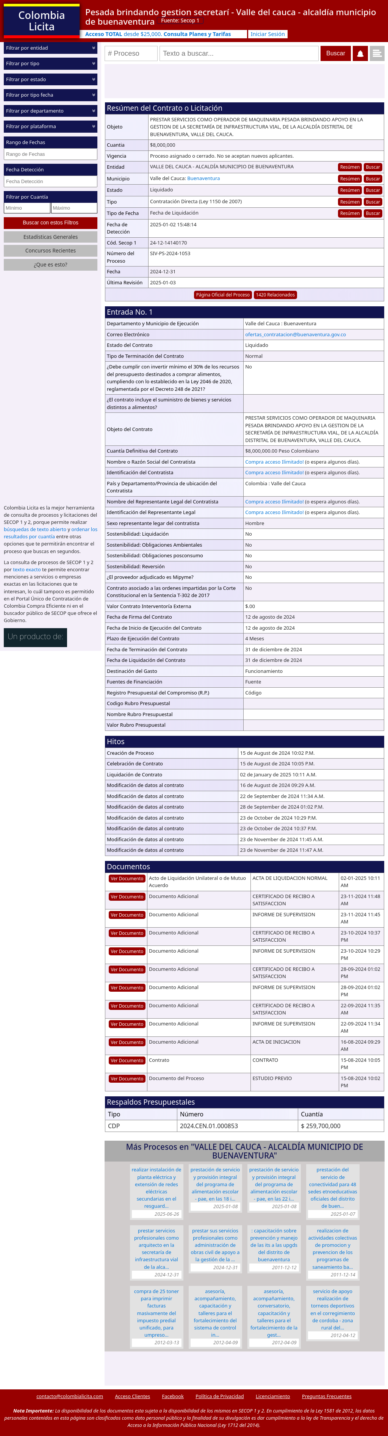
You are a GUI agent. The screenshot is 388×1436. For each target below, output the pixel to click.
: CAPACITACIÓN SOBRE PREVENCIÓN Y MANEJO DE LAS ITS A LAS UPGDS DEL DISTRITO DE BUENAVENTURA (273, 1245)
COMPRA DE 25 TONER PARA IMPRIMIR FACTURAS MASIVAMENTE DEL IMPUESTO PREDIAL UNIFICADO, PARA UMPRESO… (156, 1313)
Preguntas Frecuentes (327, 1396)
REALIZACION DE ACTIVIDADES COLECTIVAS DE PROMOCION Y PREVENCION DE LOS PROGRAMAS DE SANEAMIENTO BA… (332, 1248)
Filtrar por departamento (35, 110)
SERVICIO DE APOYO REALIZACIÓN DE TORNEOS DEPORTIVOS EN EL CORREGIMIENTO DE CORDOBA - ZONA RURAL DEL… (332, 1309)
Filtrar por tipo (22, 63)
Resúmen (350, 167)
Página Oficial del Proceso (223, 295)
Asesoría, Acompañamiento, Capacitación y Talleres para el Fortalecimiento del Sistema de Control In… (215, 1313)
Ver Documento (127, 878)
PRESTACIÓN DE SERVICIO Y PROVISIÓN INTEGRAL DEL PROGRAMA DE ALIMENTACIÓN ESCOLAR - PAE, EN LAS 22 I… (274, 1184)
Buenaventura (203, 178)
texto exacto (27, 569)
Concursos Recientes (50, 250)
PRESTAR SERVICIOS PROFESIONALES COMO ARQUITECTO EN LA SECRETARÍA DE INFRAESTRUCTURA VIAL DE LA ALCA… (156, 1248)
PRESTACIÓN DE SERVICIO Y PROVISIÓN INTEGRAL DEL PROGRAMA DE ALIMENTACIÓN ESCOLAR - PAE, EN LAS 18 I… (215, 1184)
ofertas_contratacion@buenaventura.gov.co (295, 334)
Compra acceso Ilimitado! (274, 461)
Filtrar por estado (26, 79)
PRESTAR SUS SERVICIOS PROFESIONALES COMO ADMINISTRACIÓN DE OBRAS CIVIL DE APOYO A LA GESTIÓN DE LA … (215, 1245)
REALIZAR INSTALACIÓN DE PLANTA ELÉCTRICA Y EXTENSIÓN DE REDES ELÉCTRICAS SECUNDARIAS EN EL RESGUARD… (156, 1187)
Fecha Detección (25, 169)
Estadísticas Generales (50, 236)
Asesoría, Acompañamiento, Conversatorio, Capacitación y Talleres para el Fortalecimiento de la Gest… (273, 1313)
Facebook (172, 1396)
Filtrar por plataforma (31, 126)
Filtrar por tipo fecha (29, 94)
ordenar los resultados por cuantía (50, 533)
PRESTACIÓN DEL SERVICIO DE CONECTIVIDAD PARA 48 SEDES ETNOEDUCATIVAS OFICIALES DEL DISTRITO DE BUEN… (332, 1187)
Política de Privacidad (220, 1396)
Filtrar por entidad (27, 47)
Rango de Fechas (25, 142)
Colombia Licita (41, 20)
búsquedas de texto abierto (35, 529)
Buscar (373, 167)
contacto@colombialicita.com (69, 1396)
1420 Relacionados (275, 295)
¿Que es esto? (50, 264)
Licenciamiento (273, 1396)
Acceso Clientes (132, 1396)
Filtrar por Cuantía (27, 196)
